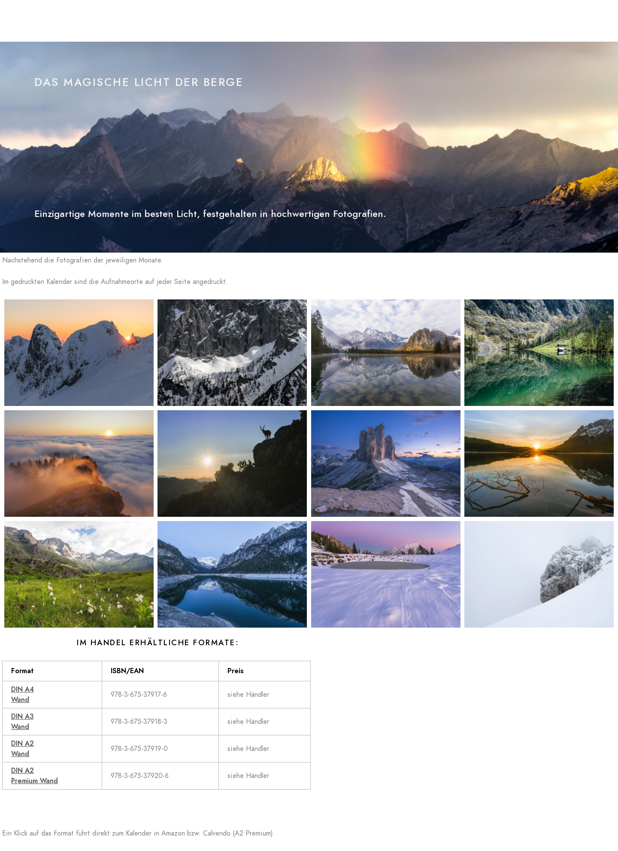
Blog (318, 21)
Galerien (401, 21)
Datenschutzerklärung (507, 21)
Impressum (572, 21)
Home (287, 21)
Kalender (444, 21)
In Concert (357, 21)
